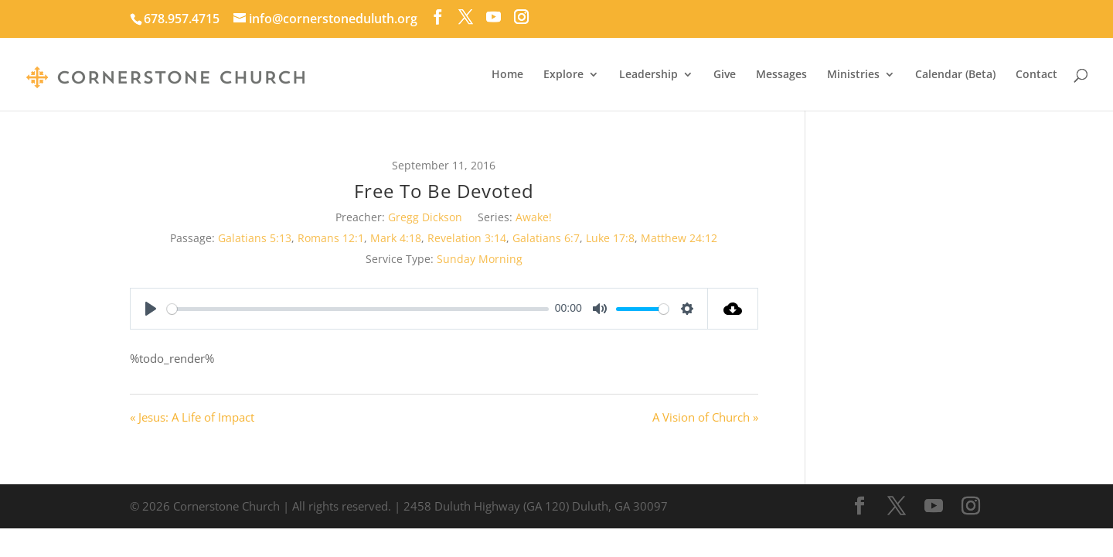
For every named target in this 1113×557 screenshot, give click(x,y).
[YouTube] (493, 17)
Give (724, 75)
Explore (563, 75)
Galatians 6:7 (546, 238)
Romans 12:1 (331, 238)
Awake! (534, 217)
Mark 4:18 (395, 238)
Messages (781, 75)
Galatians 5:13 (254, 238)
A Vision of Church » (705, 417)
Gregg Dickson (425, 217)
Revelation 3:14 (466, 238)
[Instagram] (521, 17)
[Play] (150, 308)
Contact (1036, 75)
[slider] (358, 309)
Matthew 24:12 (679, 238)
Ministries (853, 75)
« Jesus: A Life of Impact (192, 417)
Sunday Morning (479, 258)
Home (507, 75)
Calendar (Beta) (955, 75)
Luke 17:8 (610, 238)
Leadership (648, 75)
